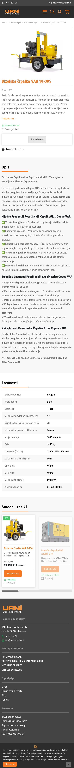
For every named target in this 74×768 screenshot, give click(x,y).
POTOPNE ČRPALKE (12, 656)
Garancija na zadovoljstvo (14, 721)
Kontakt (5, 699)
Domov (4, 22)
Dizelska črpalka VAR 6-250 (18, 548)
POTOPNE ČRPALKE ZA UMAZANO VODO (22, 661)
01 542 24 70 (9, 2)
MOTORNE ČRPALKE (12, 665)
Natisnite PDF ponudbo (13, 149)
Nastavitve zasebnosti (13, 733)
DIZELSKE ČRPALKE (12, 669)
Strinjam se (10, 764)
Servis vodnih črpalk (12, 691)
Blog (4, 695)
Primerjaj (11, 583)
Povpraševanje (37, 139)
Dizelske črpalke (33, 22)
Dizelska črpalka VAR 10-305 (54, 22)
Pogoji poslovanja (10, 729)
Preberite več (8, 118)
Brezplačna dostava (11, 716)
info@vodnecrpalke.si (60, 2)
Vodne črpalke (17, 22)
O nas (4, 686)
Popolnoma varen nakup (14, 725)
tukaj (41, 756)
